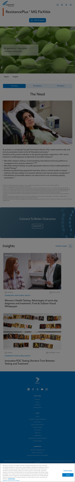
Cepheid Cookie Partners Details (11, 480)
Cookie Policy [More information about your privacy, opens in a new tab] (11, 478)
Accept (68, 475)
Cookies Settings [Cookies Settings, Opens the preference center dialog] (67, 470)
